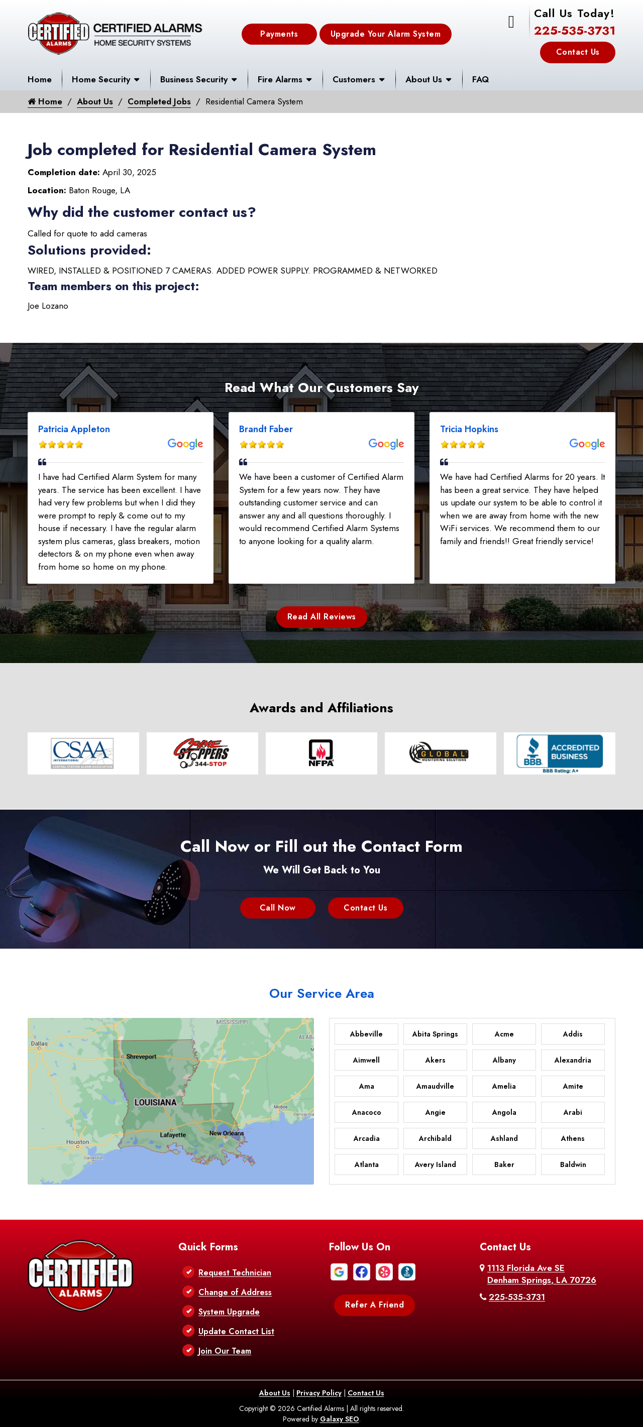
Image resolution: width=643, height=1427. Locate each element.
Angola (504, 1112)
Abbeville (366, 1034)
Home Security (101, 79)
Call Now (278, 908)
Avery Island (435, 1164)
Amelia (504, 1086)
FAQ (480, 79)
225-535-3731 (574, 30)
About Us (423, 79)
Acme (504, 1034)
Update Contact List (236, 1331)
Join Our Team (224, 1351)
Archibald (435, 1138)
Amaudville (435, 1086)
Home (40, 79)
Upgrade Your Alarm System (386, 34)
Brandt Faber (266, 429)
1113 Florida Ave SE (541, 1274)
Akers (435, 1060)
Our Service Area (321, 993)
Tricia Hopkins (469, 429)
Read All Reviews (321, 617)
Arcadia (367, 1138)
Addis (573, 1034)
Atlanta (367, 1164)
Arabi (573, 1112)
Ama (366, 1086)
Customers (354, 79)
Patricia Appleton (74, 429)
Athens (573, 1138)
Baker (504, 1164)
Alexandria (573, 1060)
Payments (279, 34)
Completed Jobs (160, 101)
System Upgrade (229, 1312)
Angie (435, 1112)
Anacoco (366, 1112)
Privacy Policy (319, 1393)
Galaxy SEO (339, 1419)
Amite (573, 1086)
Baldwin (573, 1164)
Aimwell (366, 1060)
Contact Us (578, 52)
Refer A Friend (374, 1305)
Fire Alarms (280, 79)
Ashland (504, 1138)
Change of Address (235, 1292)
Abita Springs (435, 1034)
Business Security (194, 79)
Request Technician (234, 1272)
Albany (504, 1060)
